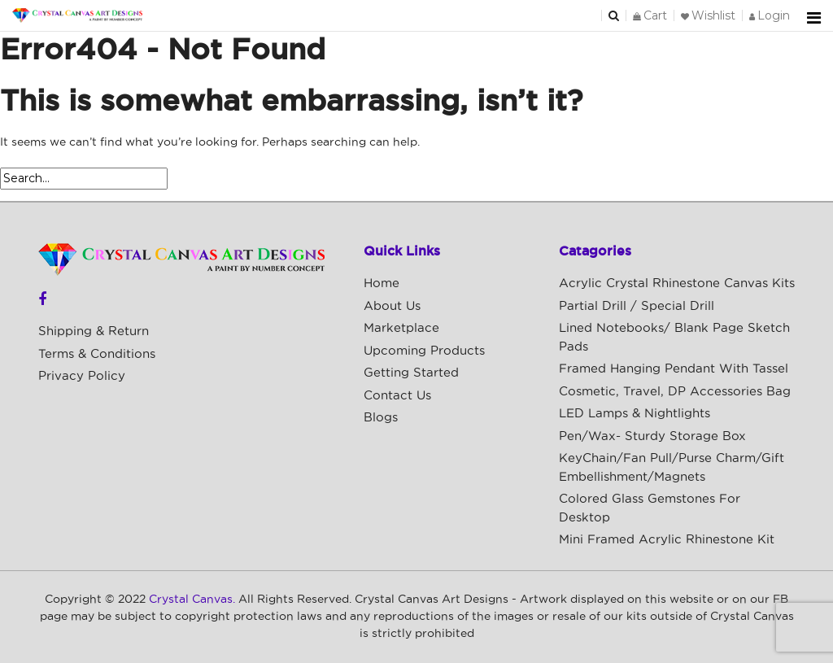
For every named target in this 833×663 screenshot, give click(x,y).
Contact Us (397, 396)
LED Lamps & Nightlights (634, 414)
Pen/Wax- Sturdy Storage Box (652, 436)
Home (381, 283)
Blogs (381, 418)
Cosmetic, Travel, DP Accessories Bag (675, 392)
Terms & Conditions (96, 354)
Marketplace (401, 328)
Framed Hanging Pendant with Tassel (673, 369)
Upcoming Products (424, 351)
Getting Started (411, 373)
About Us (392, 306)
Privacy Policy (81, 376)
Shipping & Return (93, 331)
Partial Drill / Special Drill (636, 306)
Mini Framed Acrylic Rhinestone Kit (666, 540)
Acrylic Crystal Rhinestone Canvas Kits (677, 283)
